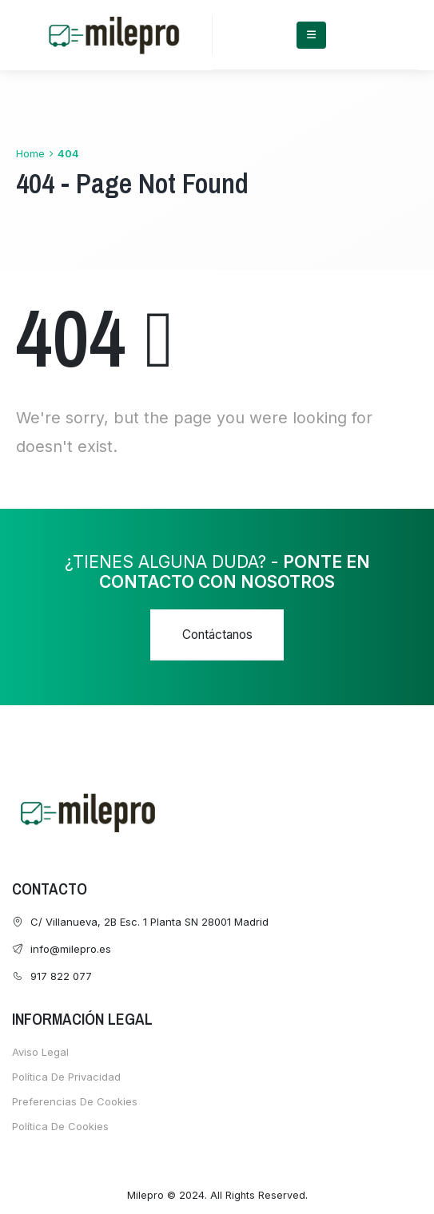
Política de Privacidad (66, 1076)
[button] (217, 635)
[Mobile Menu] (311, 35)
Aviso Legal (40, 1051)
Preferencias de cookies (74, 1101)
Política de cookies (60, 1126)
